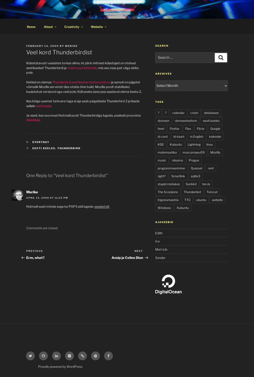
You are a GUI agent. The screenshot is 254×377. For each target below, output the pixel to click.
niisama (177, 160)
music (162, 160)
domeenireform (186, 121)
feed (161, 128)
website (217, 200)
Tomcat (212, 192)
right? (162, 176)
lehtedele (90, 68)
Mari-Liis (161, 249)
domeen (163, 121)
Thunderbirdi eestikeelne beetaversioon (81, 82)
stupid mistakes (169, 184)
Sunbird (191, 184)
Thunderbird (68, 148)
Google (215, 128)
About (50, 27)
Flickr (201, 128)
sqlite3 (195, 176)
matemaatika (167, 152)
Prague (194, 160)
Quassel (196, 168)
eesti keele (43, 106)
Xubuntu (183, 208)
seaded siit (101, 206)
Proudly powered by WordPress (60, 366)
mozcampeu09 (194, 152)
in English (196, 136)
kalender (215, 136)
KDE (161, 144)
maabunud (75, 68)
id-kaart (178, 136)
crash (194, 113)
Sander (160, 258)
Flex (188, 128)
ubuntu (201, 200)
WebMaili (33, 120)
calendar (178, 113)
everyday (40, 142)
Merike (71, 46)
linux (209, 144)
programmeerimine (171, 168)
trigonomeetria (168, 200)
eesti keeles (43, 148)
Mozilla (215, 152)
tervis (206, 184)
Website (99, 27)
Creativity (74, 27)
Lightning (194, 144)
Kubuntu (176, 144)
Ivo (157, 241)
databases (211, 113)
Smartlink (178, 176)
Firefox (174, 128)
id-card (163, 136)
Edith (158, 233)
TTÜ (187, 200)
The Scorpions (168, 192)
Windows (164, 208)
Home (31, 27)
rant (211, 168)
